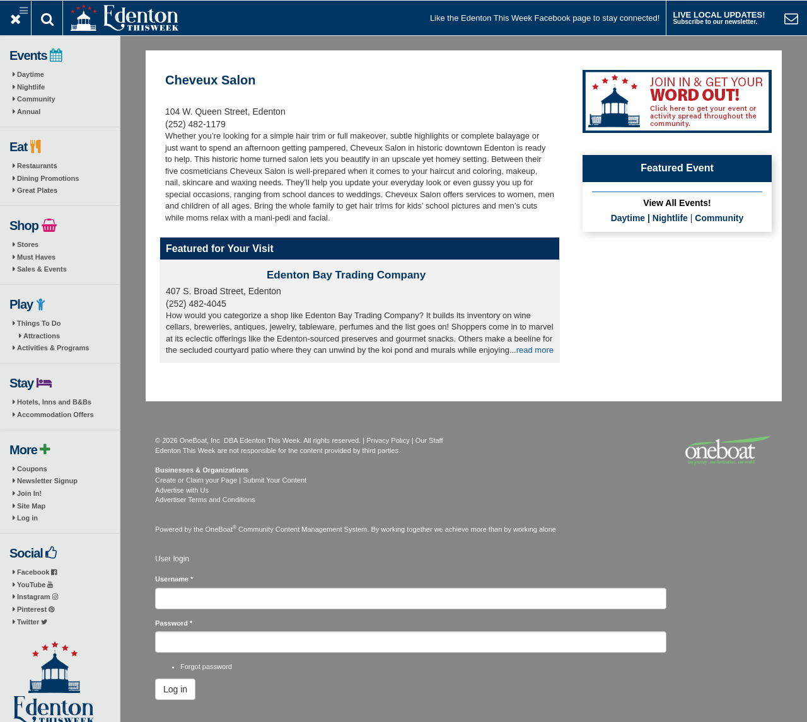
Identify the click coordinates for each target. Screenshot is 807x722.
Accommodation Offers (55, 414)
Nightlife (31, 87)
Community (36, 99)
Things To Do (39, 323)
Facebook (37, 572)
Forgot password (206, 666)
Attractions (41, 336)
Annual (28, 111)
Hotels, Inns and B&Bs (54, 402)
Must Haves (36, 257)
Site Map (31, 506)
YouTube (35, 584)
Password (173, 623)
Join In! (29, 493)
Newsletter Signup (47, 480)
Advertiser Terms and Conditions (205, 499)
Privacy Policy (387, 440)
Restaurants (37, 165)
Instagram (37, 596)
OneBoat (221, 529)
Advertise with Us (182, 490)
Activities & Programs (53, 348)
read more (535, 350)
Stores (27, 244)
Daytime (30, 74)
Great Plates (37, 190)
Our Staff (429, 440)
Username (174, 579)
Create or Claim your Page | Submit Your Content (230, 480)
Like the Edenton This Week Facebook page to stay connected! (544, 18)
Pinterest (35, 609)
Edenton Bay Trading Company (346, 275)
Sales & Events (42, 269)
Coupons (32, 469)
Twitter (32, 622)
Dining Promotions (48, 178)
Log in (27, 518)
